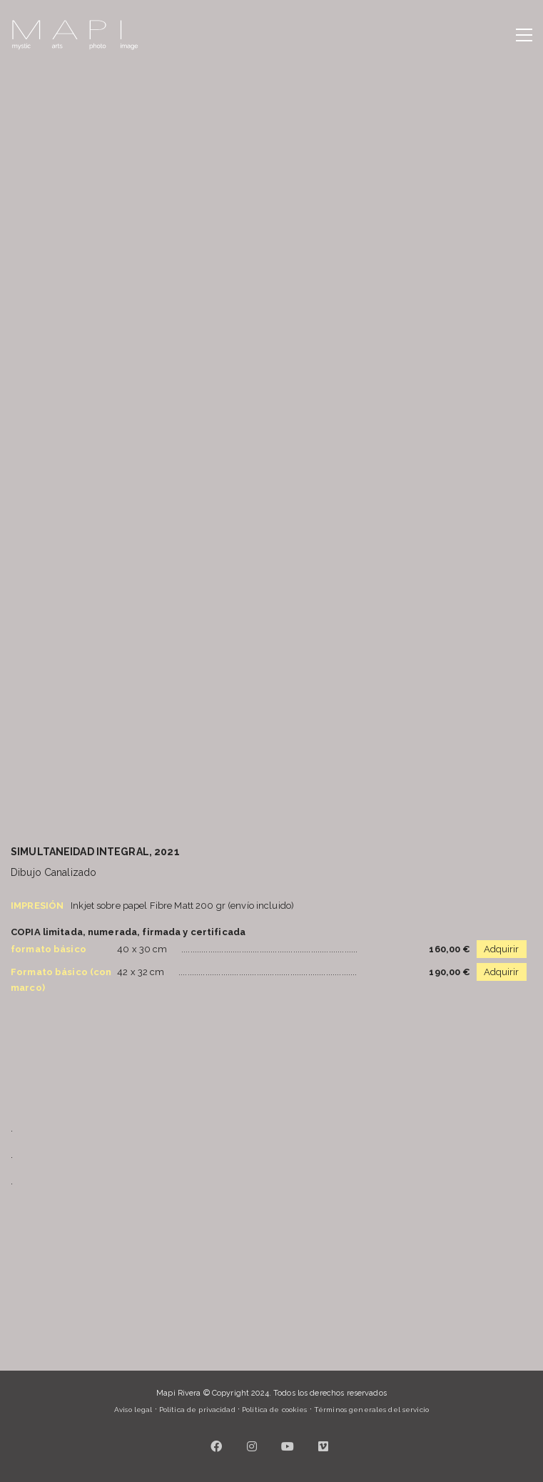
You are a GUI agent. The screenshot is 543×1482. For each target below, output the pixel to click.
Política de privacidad (197, 1409)
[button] (524, 35)
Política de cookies (274, 1409)
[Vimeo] (323, 1446)
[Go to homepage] (75, 35)
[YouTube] (287, 1446)
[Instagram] (252, 1446)
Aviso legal (133, 1409)
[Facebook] (216, 1446)
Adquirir (501, 949)
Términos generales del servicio (371, 1409)
